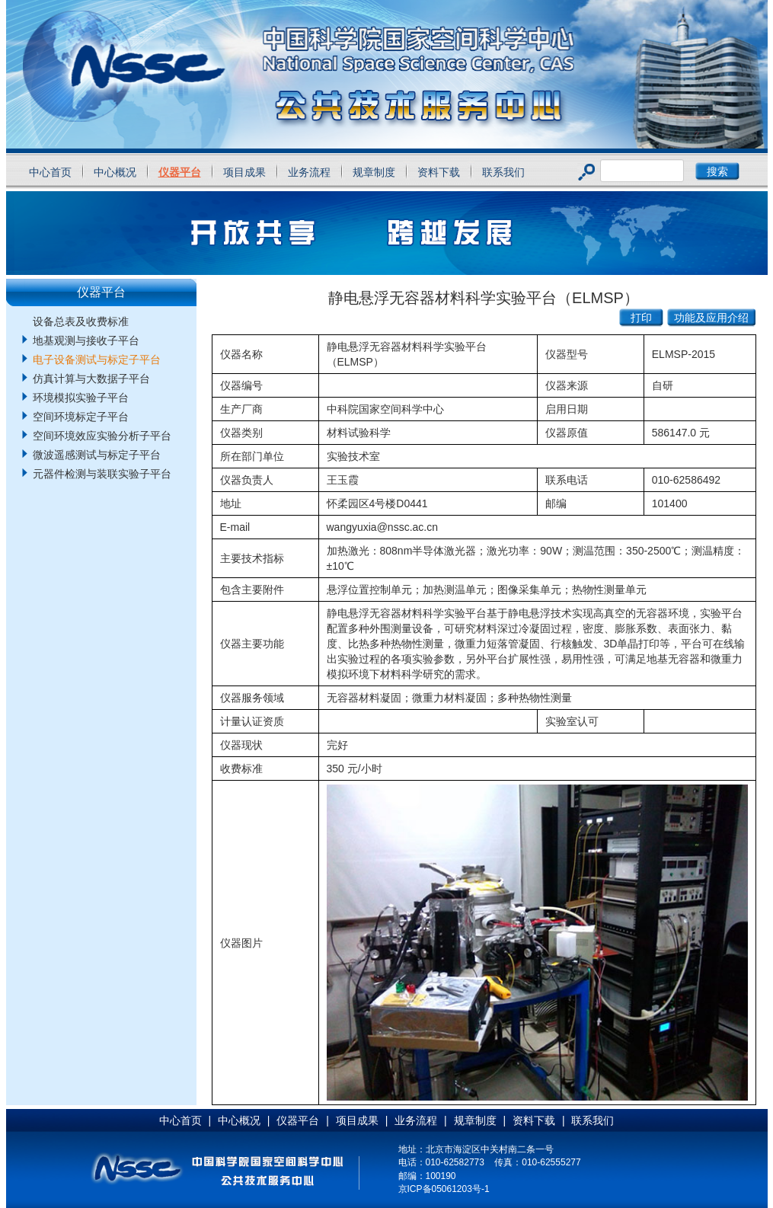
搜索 (717, 171)
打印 (641, 318)
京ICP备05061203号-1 (444, 1189)
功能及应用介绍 (711, 318)
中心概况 (115, 172)
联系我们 (503, 172)
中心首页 (50, 172)
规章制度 (374, 172)
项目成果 (244, 172)
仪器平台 (179, 172)
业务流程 (309, 172)
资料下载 (438, 172)
